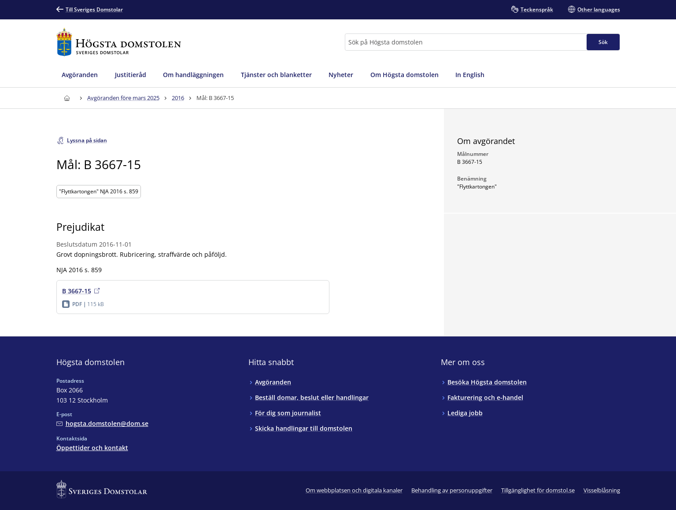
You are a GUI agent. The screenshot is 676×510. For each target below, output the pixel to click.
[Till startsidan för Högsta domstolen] (118, 42)
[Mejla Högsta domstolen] (102, 423)
